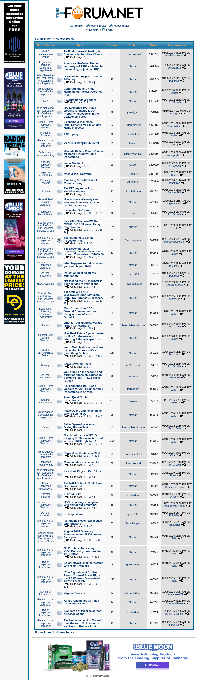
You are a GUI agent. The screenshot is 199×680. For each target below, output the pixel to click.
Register (92, 29)
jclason (133, 164)
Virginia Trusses (74, 593)
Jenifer (174, 93)
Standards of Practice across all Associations (82, 612)
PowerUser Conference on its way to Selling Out (83, 412)
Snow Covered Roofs (77, 363)
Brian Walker (133, 124)
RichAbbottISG (133, 153)
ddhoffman (133, 181)
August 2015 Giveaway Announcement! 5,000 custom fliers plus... (83, 534)
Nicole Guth (174, 428)
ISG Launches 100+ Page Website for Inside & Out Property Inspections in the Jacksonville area (81, 112)
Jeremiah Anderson (133, 325)
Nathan (133, 66)
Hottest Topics (121, 25)
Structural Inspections (45, 593)
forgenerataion (174, 203)
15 (101, 229)
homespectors (133, 454)
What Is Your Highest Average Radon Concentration (83, 324)
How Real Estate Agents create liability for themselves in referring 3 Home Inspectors (84, 336)
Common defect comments (81, 462)
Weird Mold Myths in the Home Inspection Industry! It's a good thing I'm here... (83, 350)
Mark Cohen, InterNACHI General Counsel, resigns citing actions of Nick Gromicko (80, 313)
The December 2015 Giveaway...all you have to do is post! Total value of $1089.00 (84, 251)
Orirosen (174, 496)
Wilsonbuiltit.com (174, 487)
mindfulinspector (174, 55)
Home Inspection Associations (45, 486)
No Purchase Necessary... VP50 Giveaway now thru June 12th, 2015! (83, 551)
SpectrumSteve (174, 285)
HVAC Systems (45, 283)
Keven (133, 401)
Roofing (45, 365)
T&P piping (71, 134)
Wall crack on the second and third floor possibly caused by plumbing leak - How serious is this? (83, 376)
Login (107, 29)
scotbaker (133, 134)
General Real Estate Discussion (45, 202)
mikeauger (174, 524)
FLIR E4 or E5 (73, 494)
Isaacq (133, 143)
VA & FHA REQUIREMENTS (81, 143)
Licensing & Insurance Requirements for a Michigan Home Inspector (82, 124)
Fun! (45, 101)
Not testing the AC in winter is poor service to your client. (83, 282)
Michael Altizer (133, 593)
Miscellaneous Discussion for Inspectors (45, 91)
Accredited (174, 354)
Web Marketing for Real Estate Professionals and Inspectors (45, 79)
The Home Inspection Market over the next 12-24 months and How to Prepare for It (82, 623)
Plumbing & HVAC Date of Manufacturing (80, 182)
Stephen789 (174, 192)
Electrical (45, 191)
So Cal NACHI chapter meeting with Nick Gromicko (83, 564)
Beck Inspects (133, 240)
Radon (45, 325)
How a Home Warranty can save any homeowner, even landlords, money (81, 202)
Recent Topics (98, 25)
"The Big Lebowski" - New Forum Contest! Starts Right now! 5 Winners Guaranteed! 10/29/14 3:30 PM (82, 577)
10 (96, 300)
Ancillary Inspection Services (45, 165)
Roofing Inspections (45, 401)
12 (65, 303)
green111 (133, 514)
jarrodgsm (133, 112)
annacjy (133, 376)
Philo (174, 538)
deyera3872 (174, 67)
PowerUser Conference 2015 (82, 453)
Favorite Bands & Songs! (80, 99)
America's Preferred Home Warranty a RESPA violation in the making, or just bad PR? (83, 66)
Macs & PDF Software (78, 173)
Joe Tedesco (133, 191)
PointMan (174, 80)
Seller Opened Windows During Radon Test (79, 426)
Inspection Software (77, 210)
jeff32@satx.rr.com (174, 506)
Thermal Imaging (45, 495)
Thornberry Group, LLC (103, 676)
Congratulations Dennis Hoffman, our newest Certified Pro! (83, 91)
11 (101, 300)
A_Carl (174, 228)
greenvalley (133, 564)
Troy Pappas (133, 523)
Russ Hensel (133, 463)
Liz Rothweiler (133, 365)
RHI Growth (174, 102)
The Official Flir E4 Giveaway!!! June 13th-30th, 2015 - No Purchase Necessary (83, 294)
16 (65, 232)
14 (96, 229)
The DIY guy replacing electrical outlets (78, 190)
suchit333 (133, 274)
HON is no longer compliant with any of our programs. (82, 503)
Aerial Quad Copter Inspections (76, 399)
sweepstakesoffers (174, 241)
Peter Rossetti (133, 283)
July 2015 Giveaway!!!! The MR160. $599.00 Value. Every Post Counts (82, 224)
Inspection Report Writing (45, 173)
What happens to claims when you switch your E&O (83, 265)
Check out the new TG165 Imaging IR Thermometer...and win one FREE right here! (83, 438)
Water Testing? (73, 163)
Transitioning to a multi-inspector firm (79, 239)
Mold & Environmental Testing (45, 54)
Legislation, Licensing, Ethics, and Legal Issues (45, 66)
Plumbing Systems (45, 134)
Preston (174, 475)
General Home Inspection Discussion (45, 125)
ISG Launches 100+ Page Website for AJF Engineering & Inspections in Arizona (84, 388)
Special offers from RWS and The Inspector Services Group (45, 226)
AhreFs (174, 175)
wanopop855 (174, 155)
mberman (174, 624)
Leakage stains (73, 514)
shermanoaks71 (174, 594)
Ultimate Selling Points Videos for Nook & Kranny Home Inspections (83, 154)
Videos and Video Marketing (45, 154)
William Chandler (174, 613)
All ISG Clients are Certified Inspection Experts (81, 602)
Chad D (133, 173)
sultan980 (174, 377)
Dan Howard (133, 54)
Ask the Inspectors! (45, 274)
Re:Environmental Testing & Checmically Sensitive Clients (83, 53)
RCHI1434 (174, 402)
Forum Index (43, 38)
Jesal (133, 213)
